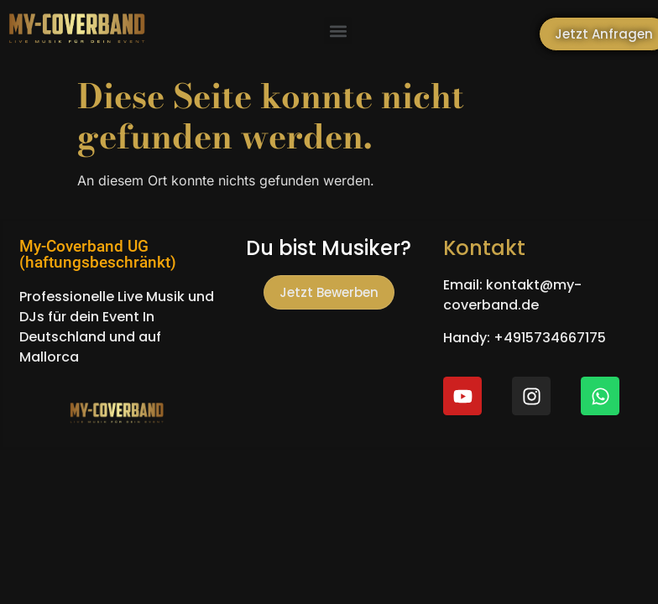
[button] (338, 30)
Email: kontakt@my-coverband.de (512, 295)
